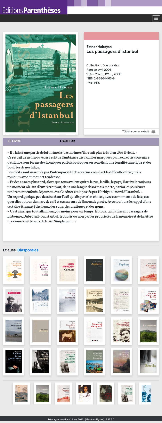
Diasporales (27, 250)
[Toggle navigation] (156, 18)
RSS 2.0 (109, 419)
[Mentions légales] (94, 419)
